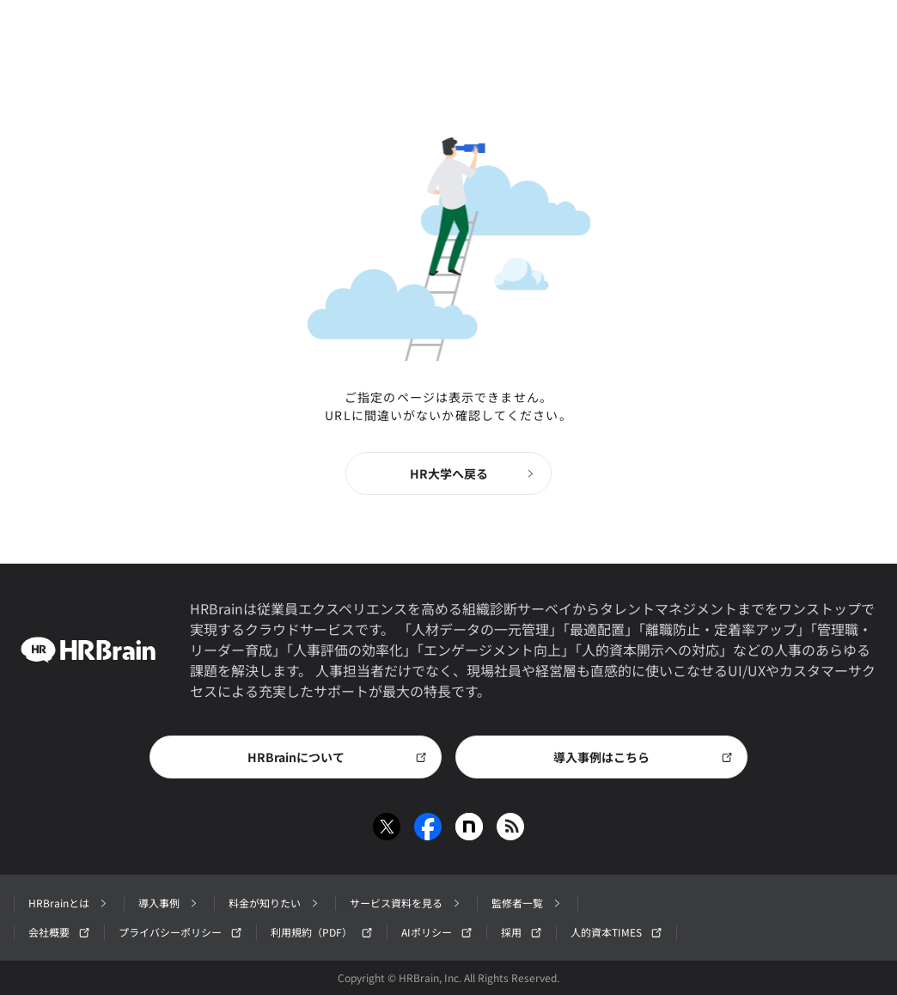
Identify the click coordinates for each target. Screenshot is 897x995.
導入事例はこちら (643, 757)
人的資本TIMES (616, 932)
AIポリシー (437, 932)
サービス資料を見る (406, 902)
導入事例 (169, 902)
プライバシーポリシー (180, 932)
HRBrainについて (337, 757)
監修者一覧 (527, 902)
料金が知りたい (275, 902)
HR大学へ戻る (474, 473)
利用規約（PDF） (322, 932)
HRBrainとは (69, 902)
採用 (521, 932)
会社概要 (59, 932)
